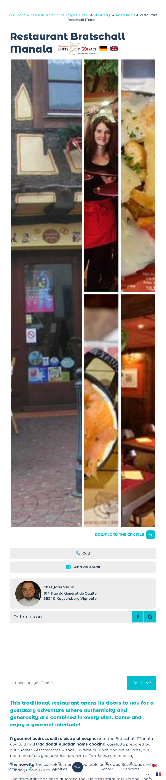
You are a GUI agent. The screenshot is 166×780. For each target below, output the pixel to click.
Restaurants (125, 15)
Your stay (102, 15)
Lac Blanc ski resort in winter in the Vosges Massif (48, 15)
